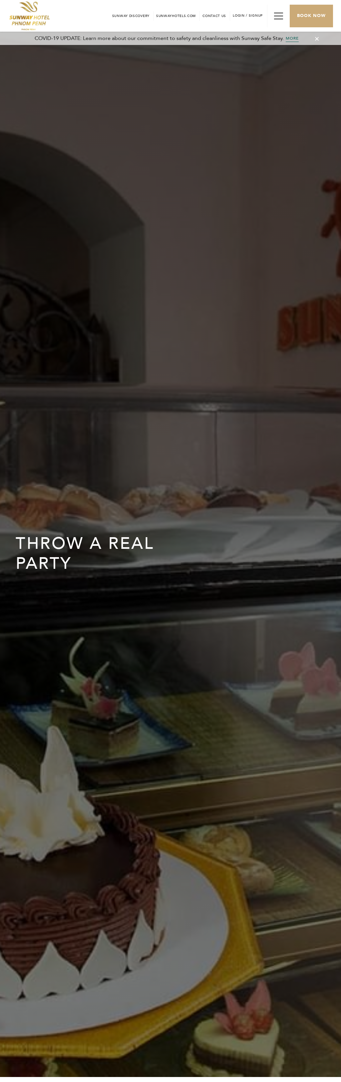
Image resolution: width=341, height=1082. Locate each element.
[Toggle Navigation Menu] (278, 16)
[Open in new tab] (176, 16)
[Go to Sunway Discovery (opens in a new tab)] (131, 16)
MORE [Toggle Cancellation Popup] (292, 38)
